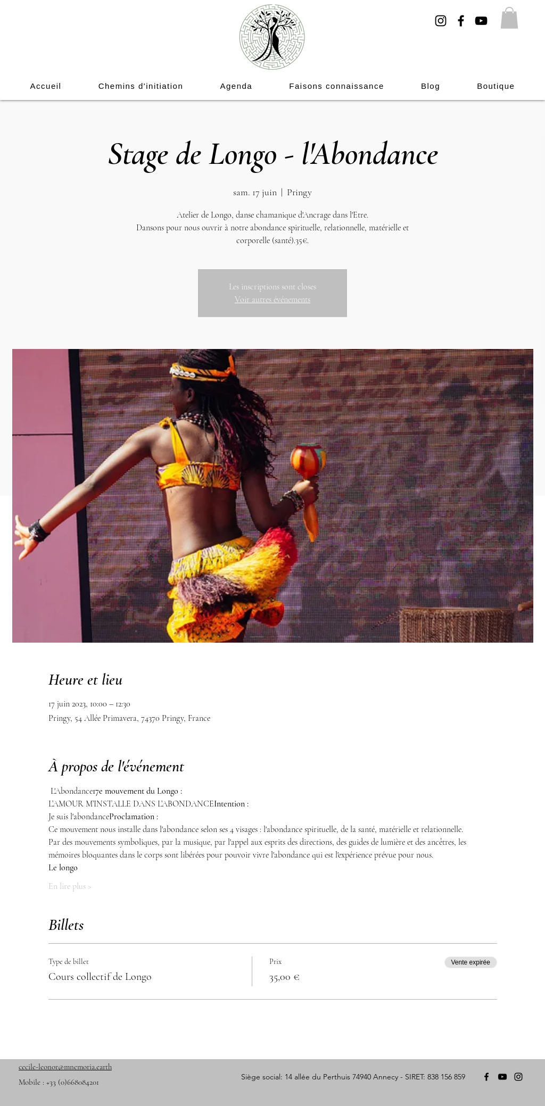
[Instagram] (440, 20)
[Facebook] (460, 20)
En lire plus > (70, 886)
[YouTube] (481, 20)
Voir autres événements (272, 299)
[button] (509, 18)
